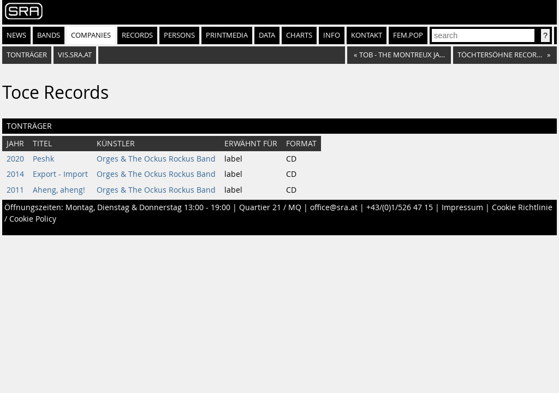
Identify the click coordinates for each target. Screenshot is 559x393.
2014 (15, 174)
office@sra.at (334, 207)
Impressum (462, 207)
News (16, 35)
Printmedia (227, 35)
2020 (15, 159)
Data (267, 35)
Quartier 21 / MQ (270, 207)
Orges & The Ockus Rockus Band (156, 159)
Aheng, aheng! (59, 190)
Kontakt (366, 35)
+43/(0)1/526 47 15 (399, 207)
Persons (179, 35)
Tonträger (27, 54)
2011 (15, 190)
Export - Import (60, 174)
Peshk (43, 159)
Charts (299, 35)
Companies (91, 35)
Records (137, 35)
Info (331, 35)
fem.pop (408, 35)
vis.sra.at (75, 54)
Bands (48, 35)
